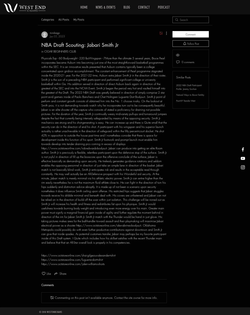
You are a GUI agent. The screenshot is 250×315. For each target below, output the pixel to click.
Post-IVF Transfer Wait (185, 100)
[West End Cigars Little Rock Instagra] (243, 167)
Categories (47, 20)
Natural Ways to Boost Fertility (190, 94)
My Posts (78, 20)
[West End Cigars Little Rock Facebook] (243, 149)
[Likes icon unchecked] (43, 273)
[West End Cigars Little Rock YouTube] (243, 158)
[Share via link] (60, 273)
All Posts (63, 20)
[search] (190, 20)
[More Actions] (165, 33)
